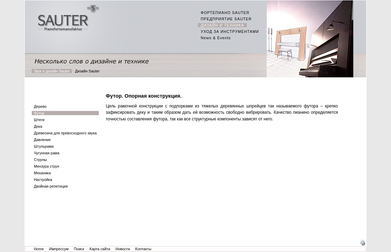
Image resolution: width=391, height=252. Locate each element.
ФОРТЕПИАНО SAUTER (225, 12)
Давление (42, 140)
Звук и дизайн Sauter (52, 71)
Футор (39, 113)
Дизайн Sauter (87, 71)
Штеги (39, 120)
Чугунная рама (46, 153)
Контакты (143, 249)
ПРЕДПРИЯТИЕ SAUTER (226, 19)
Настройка (43, 179)
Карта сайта (99, 249)
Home (39, 249)
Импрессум (59, 249)
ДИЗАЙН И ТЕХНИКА (222, 25)
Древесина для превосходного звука (65, 133)
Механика (42, 173)
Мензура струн (46, 166)
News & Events (216, 38)
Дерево (40, 106)
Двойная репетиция (51, 186)
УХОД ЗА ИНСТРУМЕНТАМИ (230, 31)
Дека (38, 126)
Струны (40, 160)
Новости (123, 249)
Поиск (79, 249)
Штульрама (44, 146)
